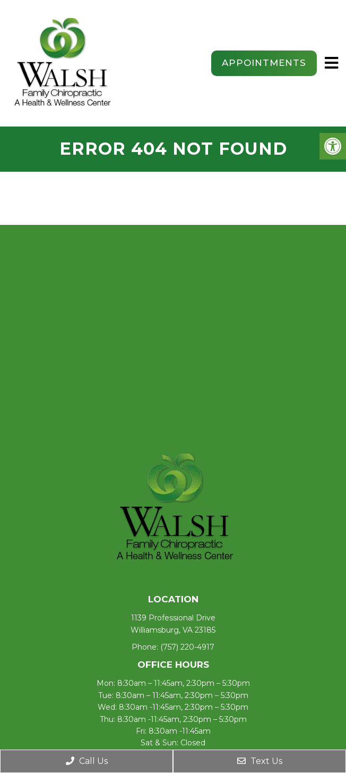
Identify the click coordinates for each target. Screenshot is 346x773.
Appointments (264, 62)
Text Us (259, 761)
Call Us (87, 761)
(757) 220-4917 (187, 647)
